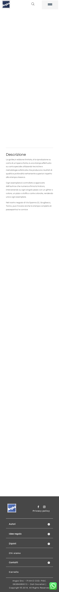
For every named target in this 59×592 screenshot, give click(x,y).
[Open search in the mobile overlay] (32, 4)
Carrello (14, 572)
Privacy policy (41, 511)
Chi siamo (15, 553)
